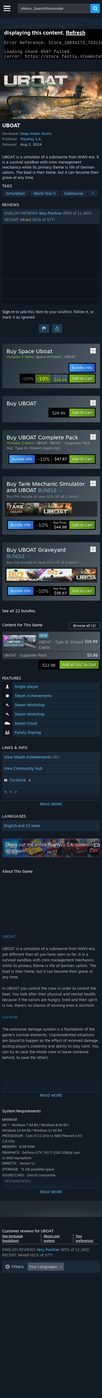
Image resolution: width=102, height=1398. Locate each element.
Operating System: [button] (21, 1294)
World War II (44, 196)
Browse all (84, 629)
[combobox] (54, 8)
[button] (51, 219)
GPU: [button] (72, 1294)
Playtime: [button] (13, 1286)
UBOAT (70, 360)
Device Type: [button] (16, 1302)
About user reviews (52, 1241)
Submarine (73, 196)
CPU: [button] (53, 1294)
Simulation (15, 196)
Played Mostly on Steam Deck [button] (59, 1286)
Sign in (8, 315)
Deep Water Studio (36, 137)
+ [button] (93, 196)
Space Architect (49, 360)
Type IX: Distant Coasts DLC (37, 451)
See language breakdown (12, 1241)
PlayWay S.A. (31, 142)
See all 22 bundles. (19, 614)
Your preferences (85, 1241)
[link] (44, 381)
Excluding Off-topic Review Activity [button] (36, 1278)
